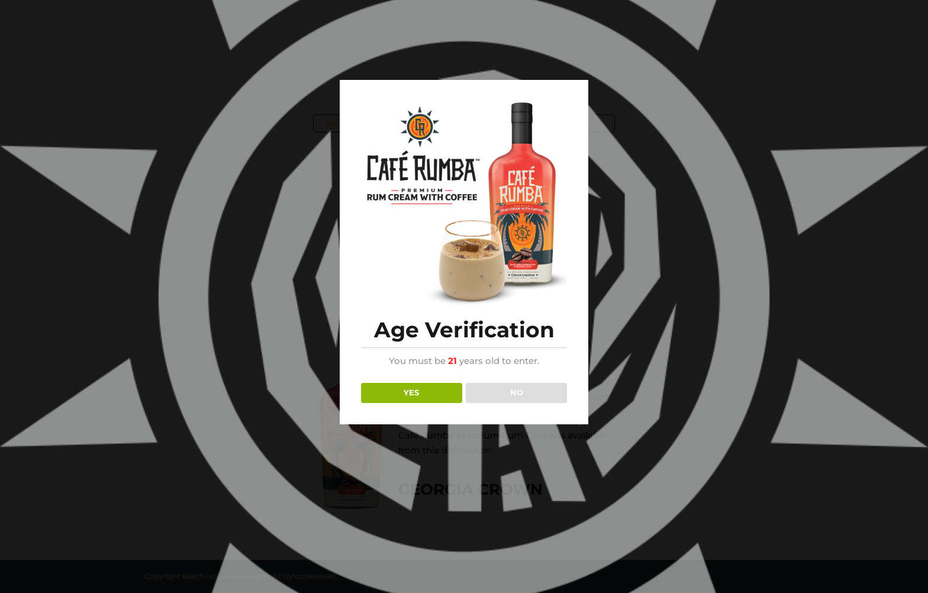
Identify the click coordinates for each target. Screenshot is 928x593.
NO (516, 392)
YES (411, 392)
